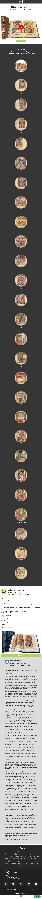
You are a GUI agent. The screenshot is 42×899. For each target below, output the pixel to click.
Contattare (39, 1)
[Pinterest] (29, 884)
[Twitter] (13, 884)
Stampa (10, 890)
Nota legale (31, 890)
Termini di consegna (11, 888)
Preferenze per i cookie (31, 888)
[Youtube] (36, 884)
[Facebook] (6, 884)
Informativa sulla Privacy (11, 889)
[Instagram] (21, 884)
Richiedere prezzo (21, 40)
